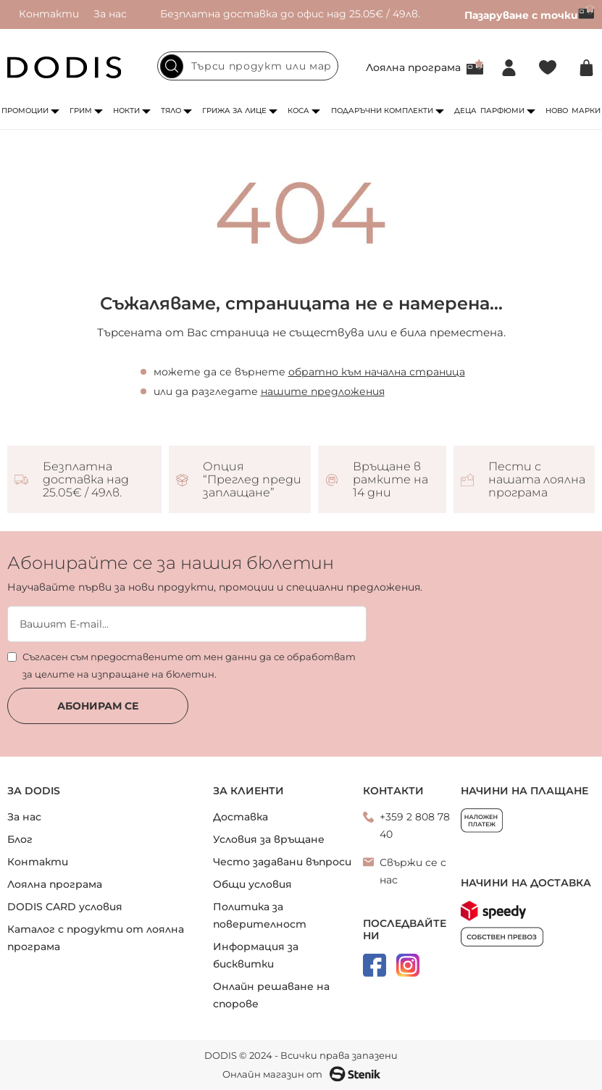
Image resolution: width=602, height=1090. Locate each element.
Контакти (49, 13)
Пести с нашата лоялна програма (536, 479)
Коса (298, 110)
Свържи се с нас (413, 871)
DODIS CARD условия (64, 906)
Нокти (126, 110)
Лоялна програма (413, 67)
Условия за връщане (269, 839)
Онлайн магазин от (301, 1074)
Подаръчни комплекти (382, 110)
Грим (81, 110)
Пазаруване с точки (529, 15)
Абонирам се (97, 705)
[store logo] (64, 67)
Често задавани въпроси (282, 861)
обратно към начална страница (376, 371)
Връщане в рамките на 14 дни (390, 479)
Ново (556, 110)
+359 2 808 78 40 (415, 825)
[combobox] (247, 65)
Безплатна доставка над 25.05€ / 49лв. (86, 479)
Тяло (171, 110)
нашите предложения (323, 391)
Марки (586, 110)
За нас (110, 13)
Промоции (25, 110)
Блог (20, 839)
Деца (465, 110)
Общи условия (252, 884)
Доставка (240, 816)
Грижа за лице (234, 110)
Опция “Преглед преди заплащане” (252, 479)
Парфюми (502, 110)
